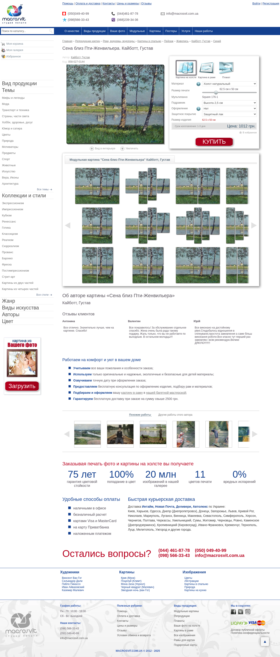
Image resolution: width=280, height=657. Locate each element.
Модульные (137, 31)
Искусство (8, 171)
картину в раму (132, 392)
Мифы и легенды (13, 97)
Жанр (8, 301)
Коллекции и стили (24, 195)
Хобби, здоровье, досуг (17, 122)
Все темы (43, 189)
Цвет (7, 321)
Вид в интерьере (105, 148)
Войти (256, 3)
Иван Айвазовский (73, 587)
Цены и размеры (128, 3)
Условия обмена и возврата (134, 635)
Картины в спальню (196, 584)
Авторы (10, 314)
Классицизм (10, 233)
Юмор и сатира (12, 128)
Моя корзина (14, 43)
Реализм (7, 240)
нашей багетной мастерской (166, 392)
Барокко (7, 258)
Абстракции (191, 581)
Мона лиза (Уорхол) (133, 584)
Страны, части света (15, 116)
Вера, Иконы (10, 177)
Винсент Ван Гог (72, 577)
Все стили (42, 294)
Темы (8, 90)
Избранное (13, 56)
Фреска (7, 264)
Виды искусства (20, 308)
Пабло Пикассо (71, 584)
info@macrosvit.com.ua (219, 555)
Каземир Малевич (73, 590)
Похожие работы (140, 414)
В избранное (250, 132)
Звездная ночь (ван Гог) (135, 590)
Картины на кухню (195, 590)
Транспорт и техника (15, 110)
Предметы (9, 153)
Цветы (6, 134)
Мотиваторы (10, 146)
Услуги (185, 31)
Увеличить (132, 148)
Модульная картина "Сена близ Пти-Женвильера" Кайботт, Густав (120, 159)
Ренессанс (9, 221)
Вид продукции (19, 83)
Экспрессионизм (13, 203)
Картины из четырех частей (20, 289)
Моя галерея (14, 50)
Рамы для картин (184, 640)
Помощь (67, 3)
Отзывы (146, 3)
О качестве (72, 31)
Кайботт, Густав (80, 57)
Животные (9, 165)
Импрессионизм (12, 209)
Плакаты (179, 620)
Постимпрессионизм (15, 270)
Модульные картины (186, 611)
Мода (5, 104)
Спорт (6, 159)
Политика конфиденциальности (250, 632)
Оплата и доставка (87, 3)
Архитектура (10, 183)
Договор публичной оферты (248, 629)
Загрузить (22, 386)
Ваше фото (117, 31)
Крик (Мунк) (128, 577)
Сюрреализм (10, 246)
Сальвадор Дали (72, 581)
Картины (155, 31)
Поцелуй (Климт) (131, 581)
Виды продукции (94, 31)
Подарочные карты (185, 644)
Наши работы (204, 31)
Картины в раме (183, 630)
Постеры (171, 31)
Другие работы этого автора (175, 414)
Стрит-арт (8, 276)
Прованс (7, 252)
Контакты (109, 3)
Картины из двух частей (17, 282)
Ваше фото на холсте (187, 625)
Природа (8, 140)
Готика (6, 227)
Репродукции (182, 616)
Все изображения (184, 635)
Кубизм (7, 215)
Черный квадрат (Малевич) (137, 587)
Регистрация (270, 3)
